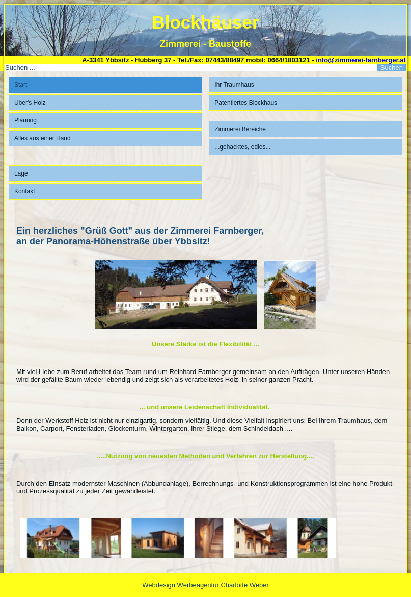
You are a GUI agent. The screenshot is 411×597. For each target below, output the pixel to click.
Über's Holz (30, 102)
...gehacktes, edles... (242, 147)
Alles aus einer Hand (42, 138)
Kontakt (24, 191)
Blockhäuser (205, 22)
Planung (25, 120)
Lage (21, 173)
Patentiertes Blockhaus (245, 102)
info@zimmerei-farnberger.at (361, 60)
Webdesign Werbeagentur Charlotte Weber (205, 585)
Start (20, 84)
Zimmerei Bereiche (240, 129)
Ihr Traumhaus (234, 84)
